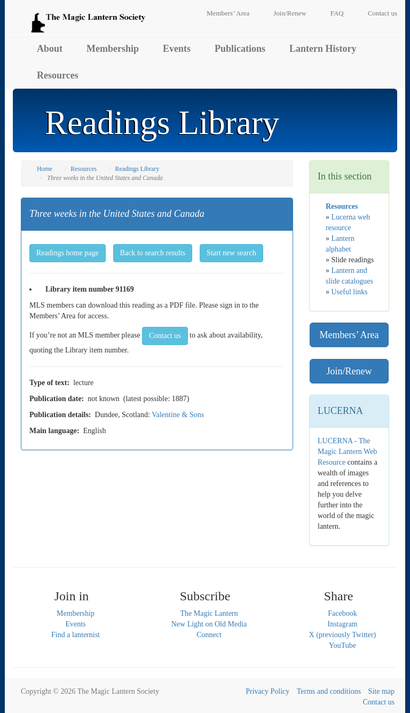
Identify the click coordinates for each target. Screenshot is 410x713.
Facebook (342, 613)
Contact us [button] (165, 336)
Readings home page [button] (67, 253)
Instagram (343, 624)
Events (177, 48)
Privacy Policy (267, 691)
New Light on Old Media (209, 624)
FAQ (337, 13)
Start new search (231, 253)
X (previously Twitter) (342, 635)
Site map (381, 691)
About (49, 48)
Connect (209, 635)
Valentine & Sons (178, 415)
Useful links (350, 292)
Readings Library (137, 169)
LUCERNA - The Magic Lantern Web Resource (347, 451)
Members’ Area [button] (349, 335)
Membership (112, 48)
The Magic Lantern (209, 613)
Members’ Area (228, 13)
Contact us (382, 13)
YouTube (342, 645)
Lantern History (323, 48)
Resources (57, 75)
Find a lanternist (75, 635)
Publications (240, 48)
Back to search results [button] (152, 253)
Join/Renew (289, 13)
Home (44, 169)
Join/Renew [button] (349, 371)
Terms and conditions (329, 691)
